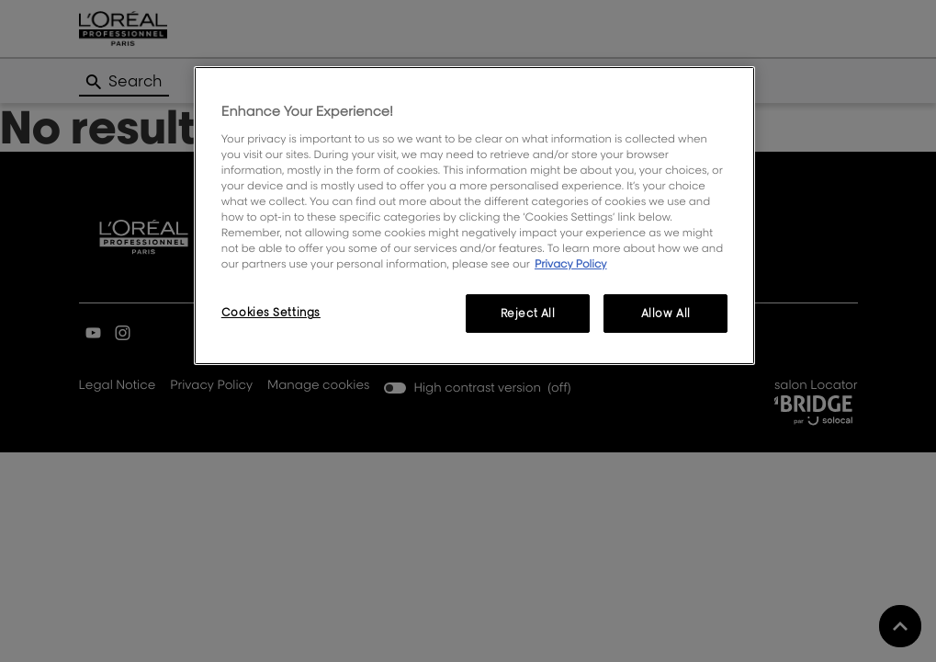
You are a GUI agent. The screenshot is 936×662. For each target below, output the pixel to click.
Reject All (528, 313)
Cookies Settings (271, 312)
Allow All (666, 313)
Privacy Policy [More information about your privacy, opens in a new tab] (571, 263)
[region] (474, 215)
